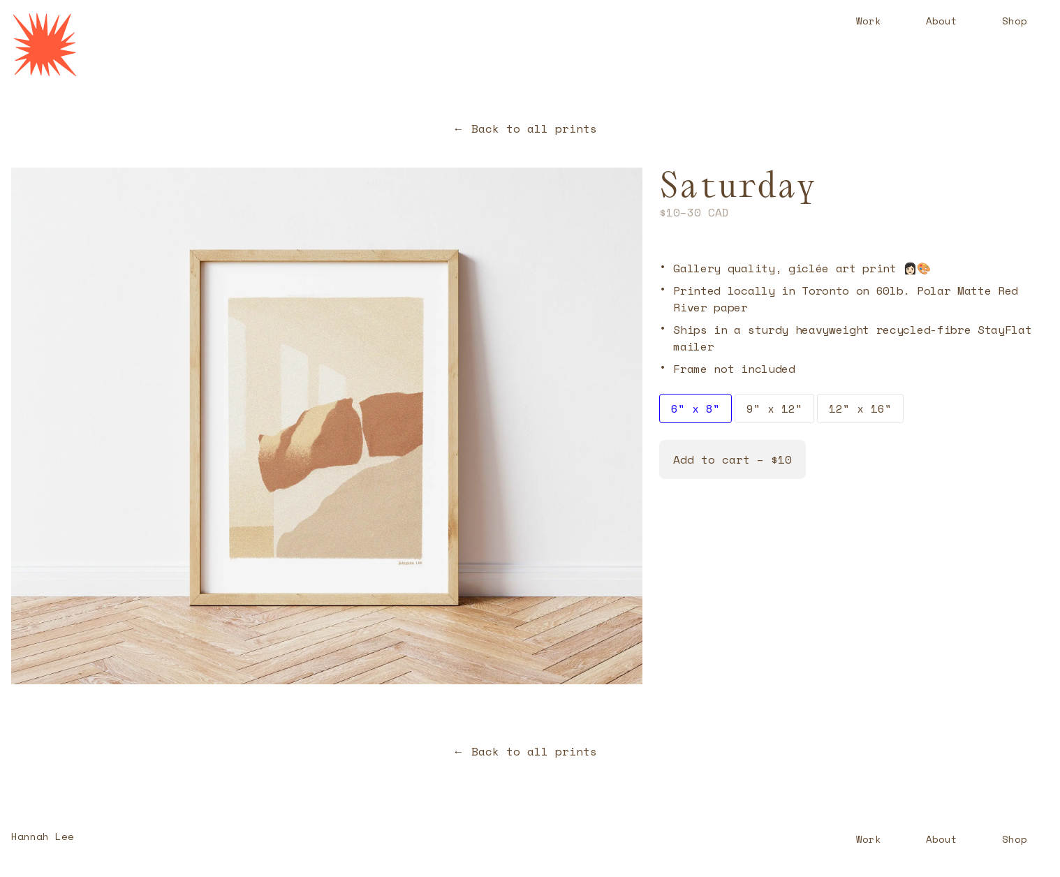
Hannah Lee (42, 836)
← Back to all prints (525, 128)
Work (868, 20)
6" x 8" (695, 408)
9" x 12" (774, 408)
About (941, 20)
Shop (1014, 20)
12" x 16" (860, 408)
